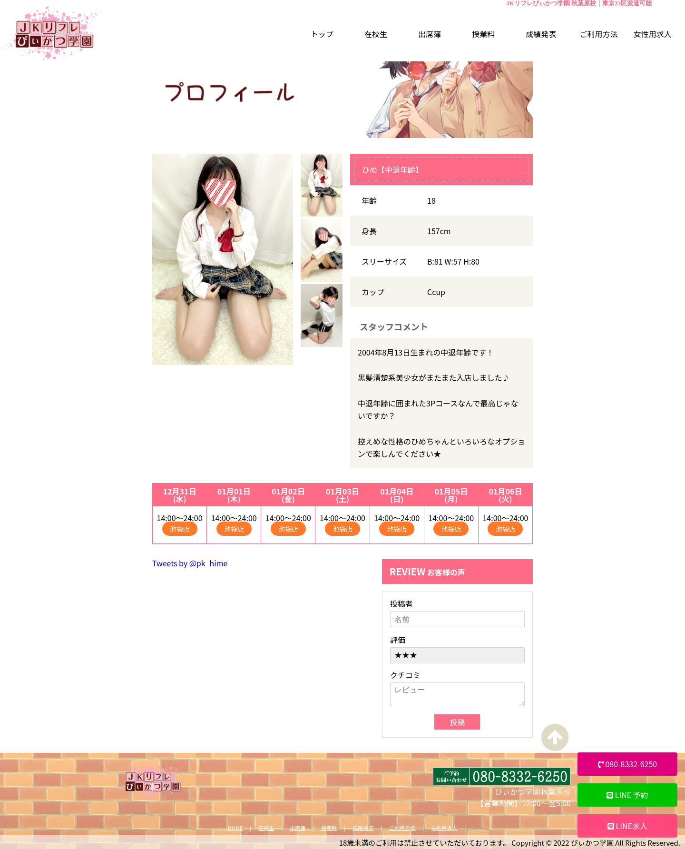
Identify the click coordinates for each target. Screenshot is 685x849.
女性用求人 (444, 827)
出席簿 (297, 827)
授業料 (329, 827)
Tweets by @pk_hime (189, 563)
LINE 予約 (627, 794)
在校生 (266, 827)
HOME (235, 827)
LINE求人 (627, 825)
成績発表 (362, 827)
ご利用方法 (402, 827)
